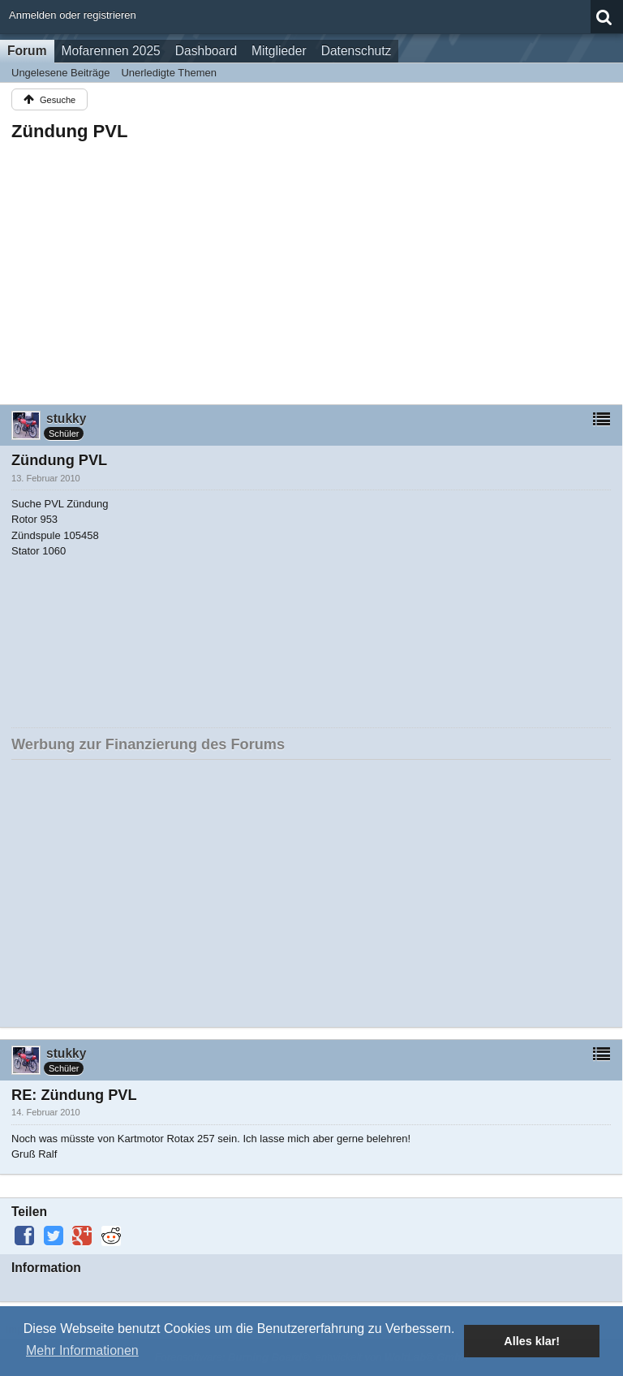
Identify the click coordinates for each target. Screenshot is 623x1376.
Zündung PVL (69, 131)
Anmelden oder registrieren (72, 15)
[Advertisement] (311, 268)
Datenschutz (356, 51)
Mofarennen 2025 (111, 51)
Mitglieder (279, 51)
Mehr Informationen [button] (82, 1350)
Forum (27, 51)
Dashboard (206, 51)
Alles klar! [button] (532, 1341)
